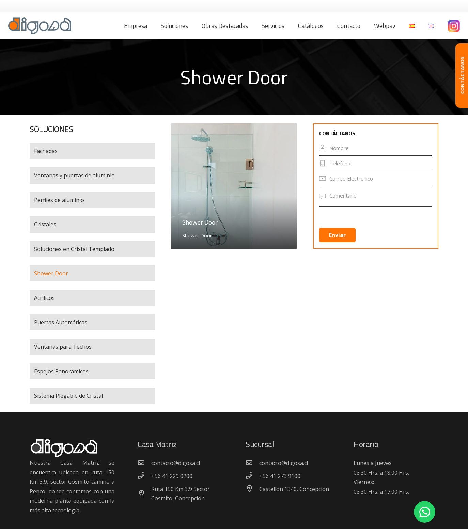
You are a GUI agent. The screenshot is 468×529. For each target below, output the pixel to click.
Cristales (45, 224)
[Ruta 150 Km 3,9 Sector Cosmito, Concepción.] (144, 493)
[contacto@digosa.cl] (144, 463)
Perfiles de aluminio (59, 200)
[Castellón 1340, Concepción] (252, 489)
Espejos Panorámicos (61, 371)
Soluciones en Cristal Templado (74, 249)
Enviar (337, 235)
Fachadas (46, 151)
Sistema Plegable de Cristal (68, 395)
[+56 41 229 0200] (144, 476)
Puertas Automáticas (60, 322)
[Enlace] (39, 25)
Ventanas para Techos (63, 347)
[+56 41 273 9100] (252, 476)
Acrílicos (44, 298)
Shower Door (51, 273)
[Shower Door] (234, 186)
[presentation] (347, 219)
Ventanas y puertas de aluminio (74, 175)
